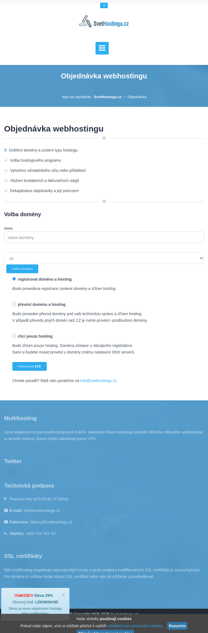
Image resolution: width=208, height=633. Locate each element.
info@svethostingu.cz (98, 380)
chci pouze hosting (32, 336)
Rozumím (177, 625)
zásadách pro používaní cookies (135, 626)
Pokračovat (29, 366)
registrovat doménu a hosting (42, 279)
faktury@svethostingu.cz (51, 522)
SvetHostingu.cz (108, 97)
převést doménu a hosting (38, 304)
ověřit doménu (22, 269)
